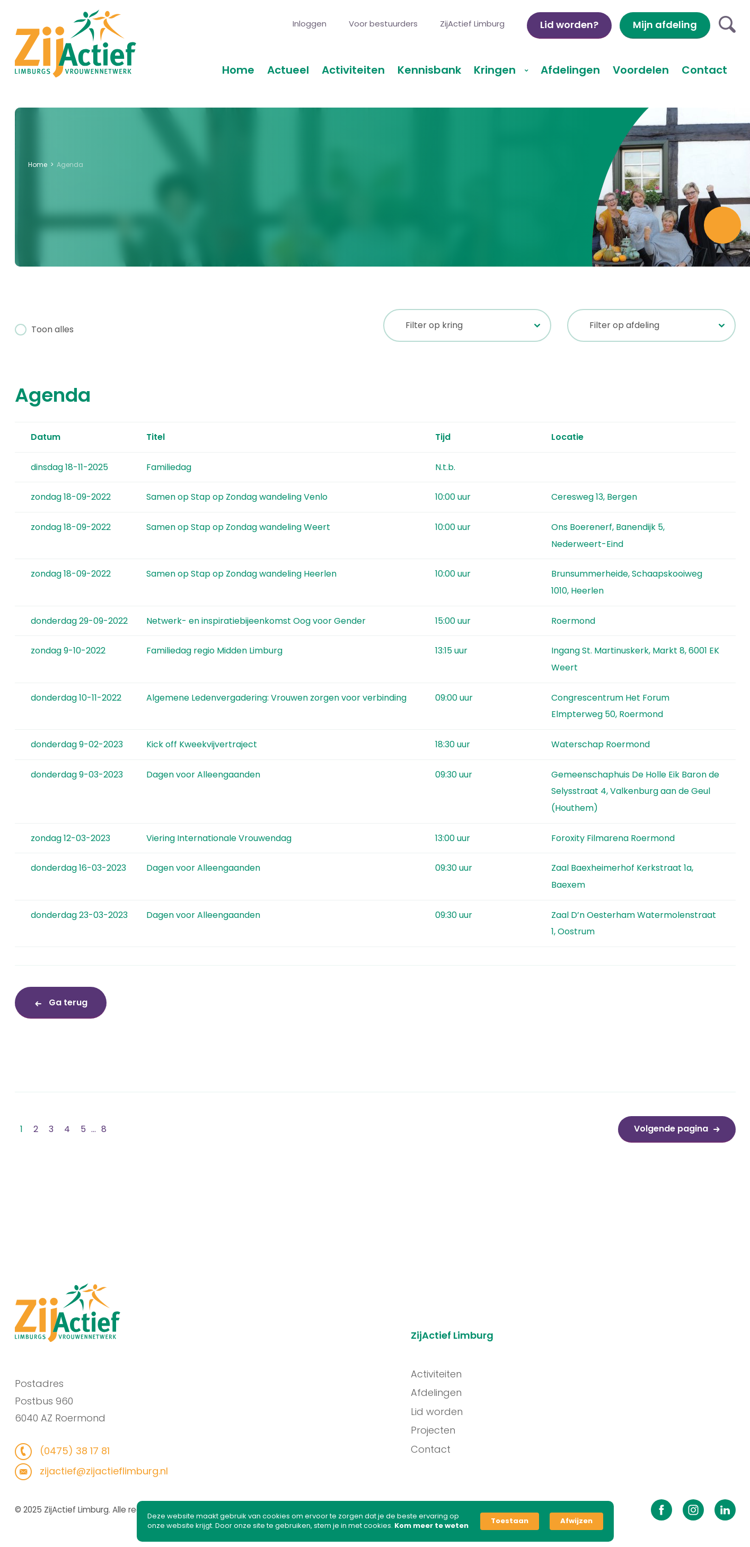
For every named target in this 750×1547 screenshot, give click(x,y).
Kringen (496, 70)
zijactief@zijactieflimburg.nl (99, 1471)
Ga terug (67, 1002)
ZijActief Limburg (472, 23)
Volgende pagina (671, 1128)
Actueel (288, 70)
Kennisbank (429, 70)
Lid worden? (569, 24)
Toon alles (51, 329)
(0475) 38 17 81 (70, 1450)
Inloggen (310, 23)
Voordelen (641, 70)
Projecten (435, 1430)
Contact (704, 70)
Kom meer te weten (431, 1526)
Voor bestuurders (383, 23)
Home (238, 70)
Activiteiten (353, 70)
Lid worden (439, 1411)
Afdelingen (570, 70)
